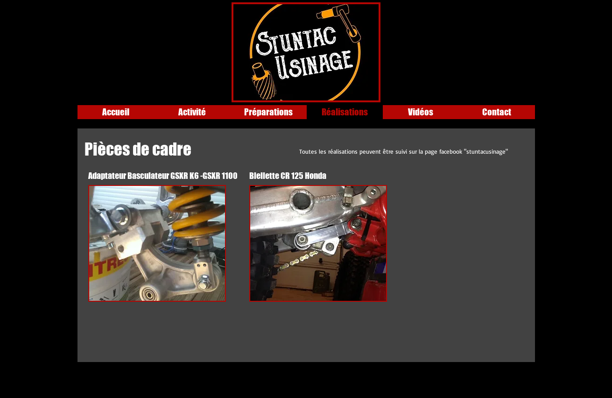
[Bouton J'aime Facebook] (136, 11)
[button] (157, 243)
